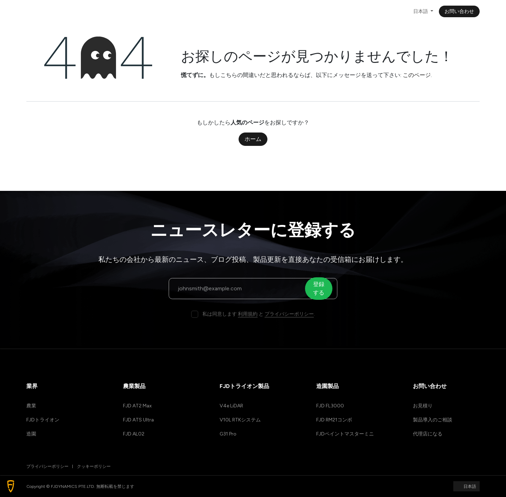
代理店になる (427, 434)
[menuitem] (106, 11)
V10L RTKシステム (240, 420)
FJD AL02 (133, 434)
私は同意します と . (258, 314)
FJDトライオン (42, 420)
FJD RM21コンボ (334, 420)
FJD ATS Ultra (138, 420)
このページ (417, 75)
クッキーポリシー (94, 466)
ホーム (253, 139)
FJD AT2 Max (137, 406)
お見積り (423, 406)
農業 (31, 406)
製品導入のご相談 (432, 420)
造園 (31, 434)
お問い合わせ (459, 11)
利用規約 (248, 314)
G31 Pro (228, 434)
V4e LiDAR (231, 406)
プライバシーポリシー (289, 314)
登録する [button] (320, 288)
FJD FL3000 (330, 406)
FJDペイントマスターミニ (345, 434)
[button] (11, 486)
